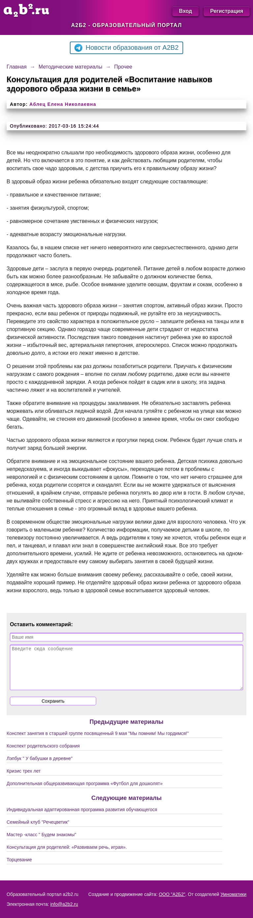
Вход (185, 11)
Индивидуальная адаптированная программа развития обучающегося (82, 817)
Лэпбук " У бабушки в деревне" (39, 766)
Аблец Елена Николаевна (62, 104)
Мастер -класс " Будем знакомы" (41, 842)
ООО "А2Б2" (172, 894)
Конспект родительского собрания (43, 753)
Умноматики (233, 894)
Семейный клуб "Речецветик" (38, 830)
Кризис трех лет (24, 778)
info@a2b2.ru (64, 904)
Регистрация (226, 11)
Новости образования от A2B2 (126, 48)
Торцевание (19, 867)
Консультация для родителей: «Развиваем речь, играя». (67, 855)
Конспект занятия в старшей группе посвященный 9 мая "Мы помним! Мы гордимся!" (98, 741)
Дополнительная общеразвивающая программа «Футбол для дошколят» (84, 791)
